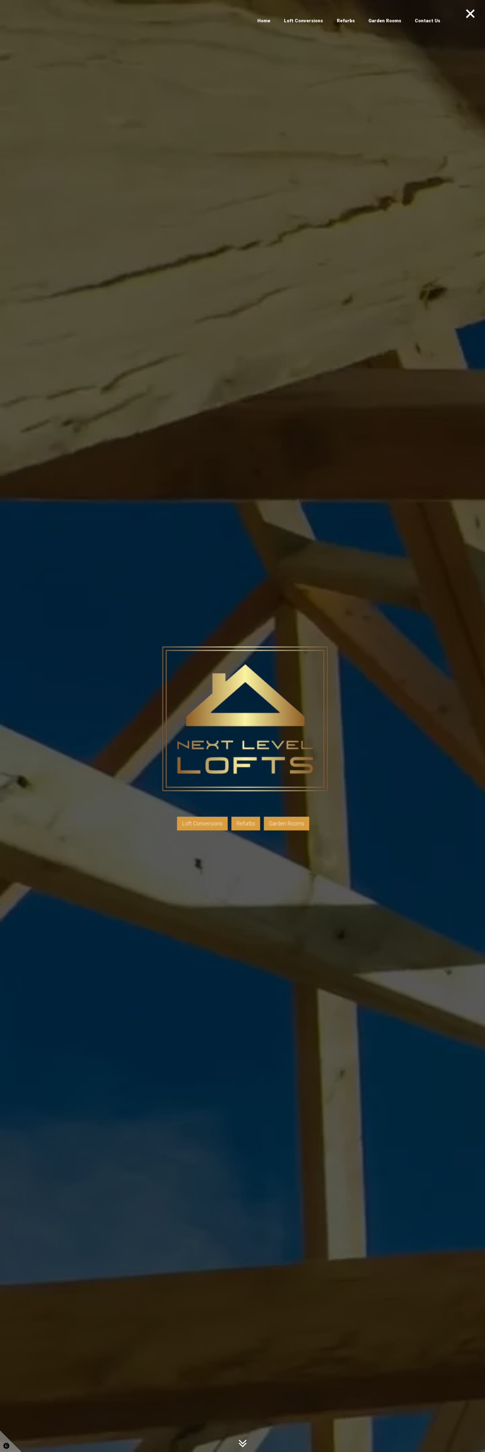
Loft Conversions (303, 21)
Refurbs (346, 21)
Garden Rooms (384, 21)
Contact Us (427, 21)
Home (263, 21)
